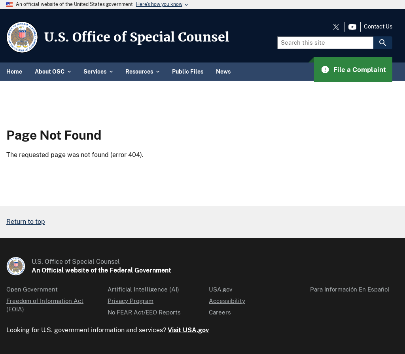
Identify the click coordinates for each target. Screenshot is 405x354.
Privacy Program (130, 300)
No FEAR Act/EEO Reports (144, 312)
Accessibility (227, 300)
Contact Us (378, 26)
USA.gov (221, 289)
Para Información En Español (350, 289)
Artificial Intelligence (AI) (143, 289)
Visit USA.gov (188, 330)
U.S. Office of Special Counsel (136, 37)
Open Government (32, 289)
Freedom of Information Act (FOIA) (44, 304)
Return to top (25, 221)
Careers (220, 312)
